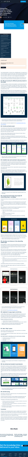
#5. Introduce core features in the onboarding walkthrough (5, 46)
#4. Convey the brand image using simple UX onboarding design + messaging (6, 43)
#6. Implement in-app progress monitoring (4, 49)
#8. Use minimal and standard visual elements (5, 53)
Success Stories (16, 455)
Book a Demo (23, 1)
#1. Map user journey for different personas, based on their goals (5, 36)
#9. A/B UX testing (3, 55)
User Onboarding (10, 455)
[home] (11, 1)
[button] (2, 1)
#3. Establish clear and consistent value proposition (5, 40)
